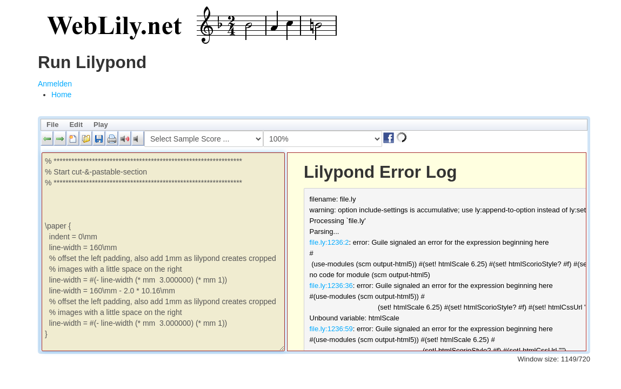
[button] (47, 138)
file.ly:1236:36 (331, 285)
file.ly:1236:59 (331, 329)
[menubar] (314, 125)
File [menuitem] (52, 124)
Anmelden (55, 83)
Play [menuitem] (101, 124)
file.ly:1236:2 (329, 242)
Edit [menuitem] (76, 124)
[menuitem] (61, 94)
